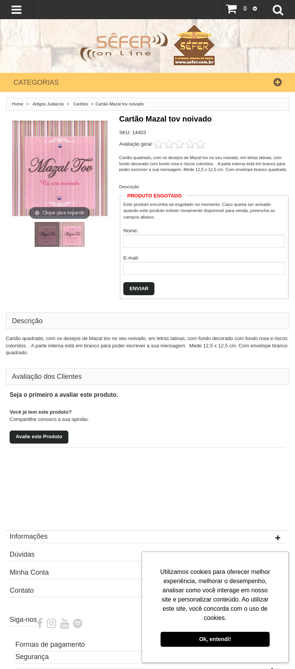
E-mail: (131, 258)
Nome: (130, 230)
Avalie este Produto (39, 436)
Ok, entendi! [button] (215, 639)
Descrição (129, 186)
